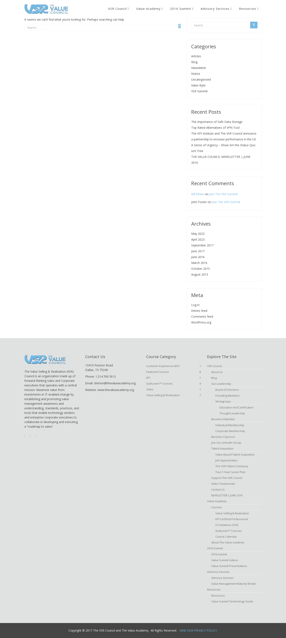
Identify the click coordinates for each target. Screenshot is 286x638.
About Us (217, 372)
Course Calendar (226, 536)
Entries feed (199, 311)
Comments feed (202, 316)
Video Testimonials (223, 484)
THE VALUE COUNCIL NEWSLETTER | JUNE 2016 (220, 160)
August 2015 (199, 274)
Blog (194, 62)
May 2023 (198, 234)
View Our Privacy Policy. (198, 630)
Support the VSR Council (226, 478)
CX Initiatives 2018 (226, 525)
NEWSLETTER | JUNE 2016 (226, 495)
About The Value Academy (227, 542)
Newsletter (198, 68)
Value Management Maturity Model (233, 584)
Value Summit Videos (224, 560)
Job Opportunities (226, 460)
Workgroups (223, 401)
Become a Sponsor (223, 437)
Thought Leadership (232, 413)
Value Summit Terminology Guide (232, 601)
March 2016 (199, 263)
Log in (195, 305)
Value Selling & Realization (173, 395)
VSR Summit (199, 91)
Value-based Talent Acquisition (235, 454)
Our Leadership (221, 384)
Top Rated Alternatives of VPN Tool (215, 128)
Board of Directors (227, 390)
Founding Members (227, 395)
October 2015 (200, 269)
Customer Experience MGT (173, 366)
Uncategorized (201, 79)
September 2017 (202, 245)
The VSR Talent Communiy (231, 466)
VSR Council (117, 8)
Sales (173, 389)
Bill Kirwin (197, 194)
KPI (173, 378)
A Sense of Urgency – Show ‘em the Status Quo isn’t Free (223, 148)
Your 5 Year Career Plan (230, 472)
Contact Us (218, 489)
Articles (196, 56)
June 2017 (198, 251)
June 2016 (198, 257)
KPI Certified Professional (231, 519)
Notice (195, 74)
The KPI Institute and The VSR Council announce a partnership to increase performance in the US (223, 136)
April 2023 (198, 239)
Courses (216, 507)
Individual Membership (229, 425)
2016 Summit (180, 8)
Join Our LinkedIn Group (226, 442)
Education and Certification (237, 407)
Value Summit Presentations (229, 566)
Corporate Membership (230, 431)
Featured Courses (173, 372)
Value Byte (198, 85)
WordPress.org (201, 322)
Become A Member (223, 419)
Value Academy (148, 8)
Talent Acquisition (222, 448)
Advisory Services (215, 8)
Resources (247, 8)
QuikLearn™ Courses (173, 383)
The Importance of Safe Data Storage (216, 122)
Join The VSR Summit (223, 194)
